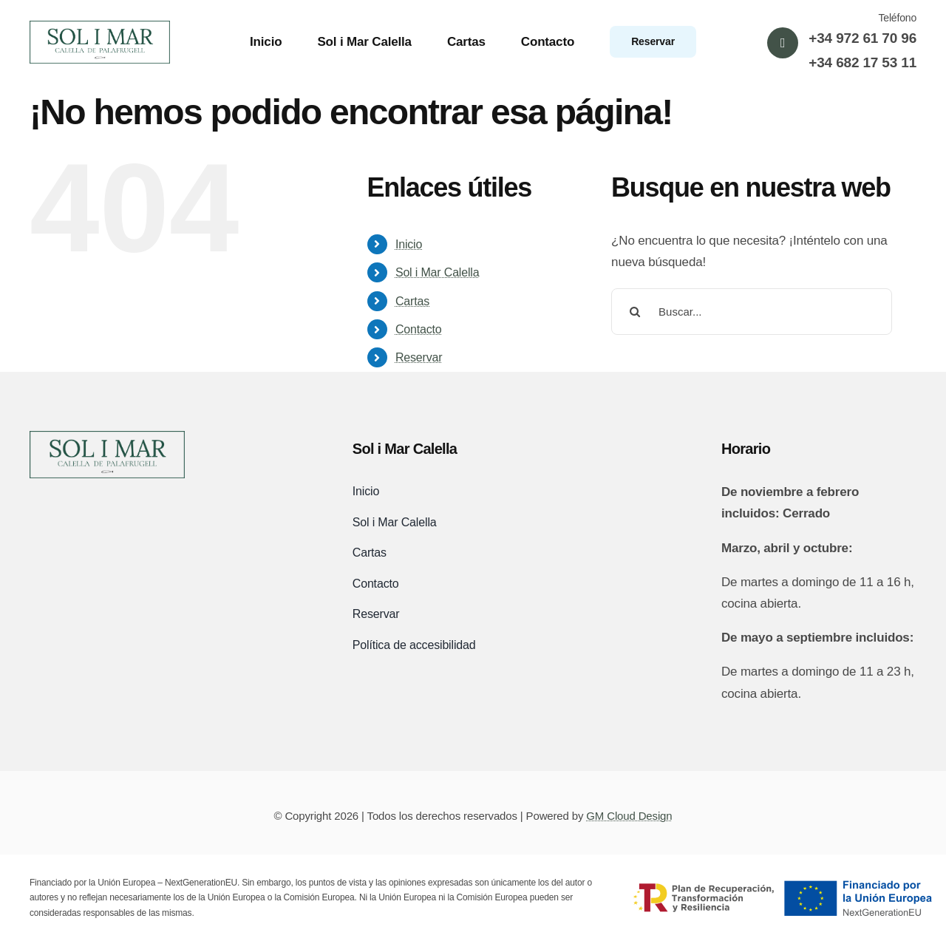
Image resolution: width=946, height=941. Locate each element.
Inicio (408, 244)
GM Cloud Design (629, 815)
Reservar (419, 357)
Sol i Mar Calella (437, 272)
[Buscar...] (751, 311)
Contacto (418, 329)
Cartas (412, 301)
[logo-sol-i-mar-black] (107, 437)
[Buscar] (634, 311)
